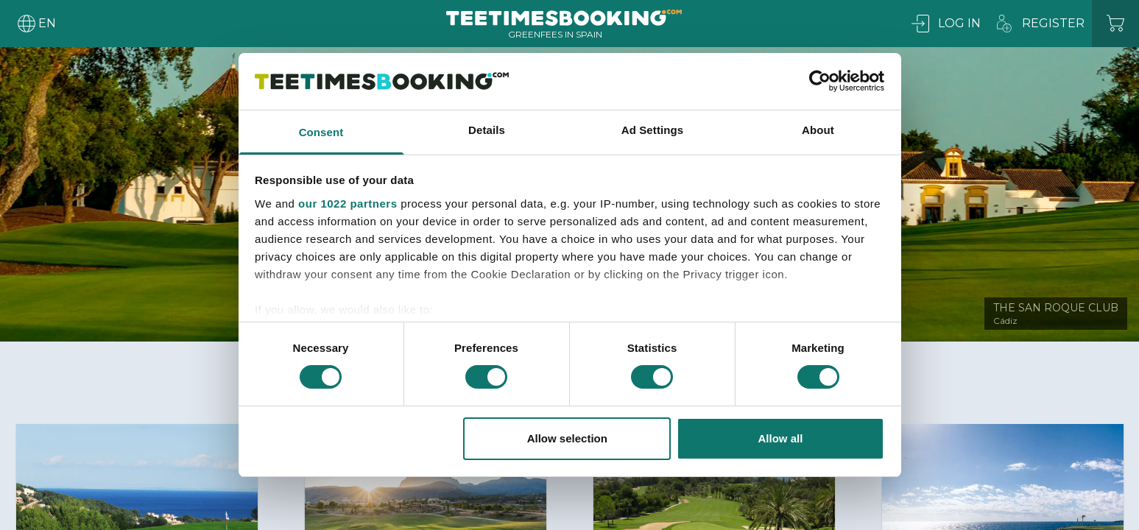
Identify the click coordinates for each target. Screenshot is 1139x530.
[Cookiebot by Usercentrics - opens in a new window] (819, 81)
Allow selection (567, 438)
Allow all (780, 438)
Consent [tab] (321, 132)
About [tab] (818, 130)
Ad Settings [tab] (652, 130)
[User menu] (35, 23)
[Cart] (1115, 23)
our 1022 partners (347, 203)
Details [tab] (486, 130)
